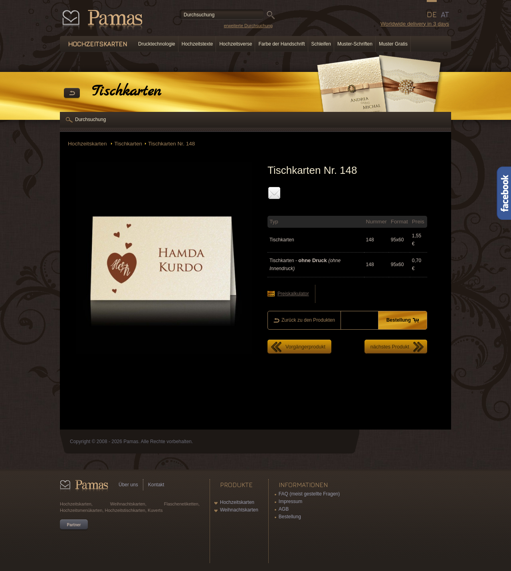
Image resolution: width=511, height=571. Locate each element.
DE (432, 14)
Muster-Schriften (354, 44)
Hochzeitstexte (197, 44)
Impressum (290, 501)
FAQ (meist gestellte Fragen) (309, 494)
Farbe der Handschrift (281, 44)
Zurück (72, 93)
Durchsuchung (90, 119)
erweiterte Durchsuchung (248, 25)
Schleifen (321, 44)
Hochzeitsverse (235, 44)
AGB (284, 509)
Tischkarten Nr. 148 (171, 144)
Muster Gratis (393, 44)
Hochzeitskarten (88, 144)
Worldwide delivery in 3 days (414, 24)
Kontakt (156, 484)
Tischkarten (128, 144)
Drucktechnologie (156, 44)
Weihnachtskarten (239, 510)
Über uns (128, 484)
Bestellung (290, 516)
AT (445, 14)
